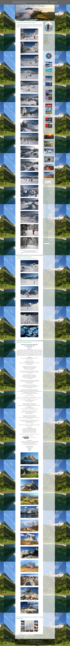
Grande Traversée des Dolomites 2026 (24, 342)
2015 (46, 235)
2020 (46, 208)
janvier (47, 222)
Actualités (45, 186)
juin (46, 216)
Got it (56, 2)
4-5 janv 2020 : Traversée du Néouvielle (24, 256)
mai (46, 217)
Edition (45, 188)
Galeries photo (46, 44)
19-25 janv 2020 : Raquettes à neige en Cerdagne (26, 22)
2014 (46, 236)
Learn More (52, 2)
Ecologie (45, 187)
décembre (47, 209)
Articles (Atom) (22, 637)
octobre (47, 211)
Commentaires (47, 182)
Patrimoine (45, 189)
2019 (46, 230)
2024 (46, 203)
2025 (46, 202)
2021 (46, 207)
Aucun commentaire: (20, 253)
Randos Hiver (46, 193)
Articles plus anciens (38, 635)
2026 (46, 201)
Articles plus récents (20, 635)
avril (46, 218)
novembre (47, 210)
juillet (46, 215)
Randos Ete (45, 192)
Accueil (29, 635)
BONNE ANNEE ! (20, 618)
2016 (46, 234)
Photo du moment (46, 190)
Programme (45, 191)
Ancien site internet (46, 43)
